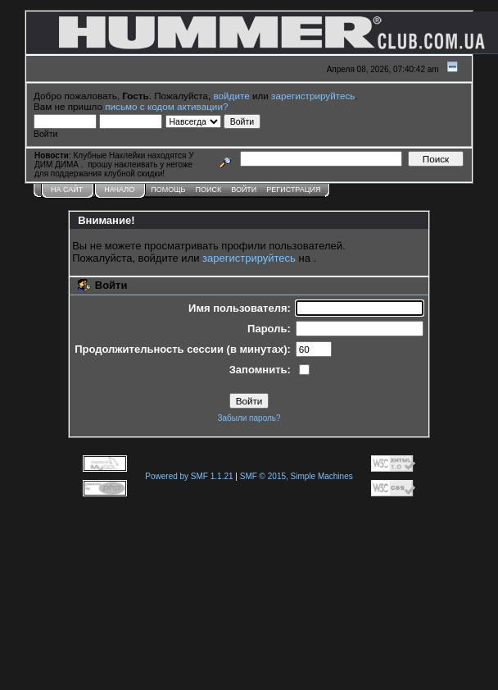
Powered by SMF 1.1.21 (189, 476)
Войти (243, 189)
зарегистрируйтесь (313, 95)
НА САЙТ (67, 189)
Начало (119, 189)
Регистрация (293, 189)
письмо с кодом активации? (166, 106)
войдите (232, 95)
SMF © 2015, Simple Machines (296, 476)
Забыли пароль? (248, 418)
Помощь (168, 189)
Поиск (209, 189)
